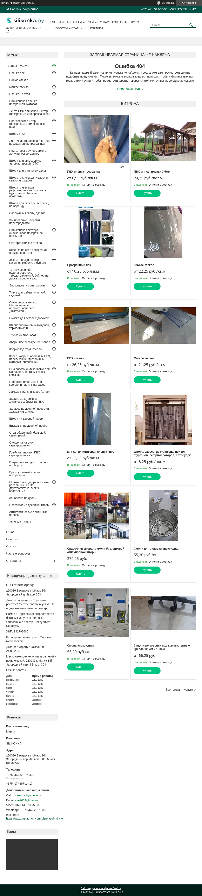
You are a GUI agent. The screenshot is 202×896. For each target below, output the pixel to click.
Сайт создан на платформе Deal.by (101, 888)
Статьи (11, 546)
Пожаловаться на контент (108, 892)
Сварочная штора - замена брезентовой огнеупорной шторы (95, 550)
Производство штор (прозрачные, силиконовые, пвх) (27, 123)
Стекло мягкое (144, 358)
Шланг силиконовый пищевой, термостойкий (29, 326)
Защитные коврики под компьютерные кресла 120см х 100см (162, 647)
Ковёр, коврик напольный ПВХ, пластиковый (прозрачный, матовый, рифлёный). (30, 359)
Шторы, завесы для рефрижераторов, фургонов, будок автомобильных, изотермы (28, 192)
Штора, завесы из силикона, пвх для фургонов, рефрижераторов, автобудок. (162, 453)
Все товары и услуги (179, 689)
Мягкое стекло (19, 87)
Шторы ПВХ (17, 133)
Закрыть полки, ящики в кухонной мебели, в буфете (27, 261)
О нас (104, 22)
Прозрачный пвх (79, 265)
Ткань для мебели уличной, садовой (27, 294)
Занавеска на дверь (22, 498)
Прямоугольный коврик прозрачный (24, 474)
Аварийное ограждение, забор (29, 342)
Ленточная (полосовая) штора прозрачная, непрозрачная (29, 142)
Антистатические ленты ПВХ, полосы (28, 513)
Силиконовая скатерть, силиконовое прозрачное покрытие (26, 232)
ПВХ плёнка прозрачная (84, 171)
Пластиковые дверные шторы (29, 505)
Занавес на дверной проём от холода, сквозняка (29, 410)
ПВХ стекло (75, 358)
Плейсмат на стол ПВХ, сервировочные (25, 454)
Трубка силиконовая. (23, 335)
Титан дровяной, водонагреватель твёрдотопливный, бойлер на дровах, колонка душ (28, 274)
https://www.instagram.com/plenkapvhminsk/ (34, 818)
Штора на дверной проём (26, 418)
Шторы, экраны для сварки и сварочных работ (28, 179)
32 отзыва (168, 2)
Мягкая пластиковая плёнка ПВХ (90, 451)
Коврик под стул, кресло (25, 349)
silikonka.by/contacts (27, 795)
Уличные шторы (20, 522)
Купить (80, 193)
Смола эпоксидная (80, 645)
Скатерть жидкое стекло (25, 243)
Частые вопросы (18, 553)
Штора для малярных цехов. (28, 170)
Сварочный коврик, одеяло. (27, 213)
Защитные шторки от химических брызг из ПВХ (26, 400)
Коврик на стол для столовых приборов (28, 464)
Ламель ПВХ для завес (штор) (29, 391)
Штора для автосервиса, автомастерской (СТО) (25, 162)
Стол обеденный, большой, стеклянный (27, 434)
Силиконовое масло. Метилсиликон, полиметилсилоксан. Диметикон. (23, 307)
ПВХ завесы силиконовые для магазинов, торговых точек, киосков (29, 371)
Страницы (13, 560)
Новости (12, 539)
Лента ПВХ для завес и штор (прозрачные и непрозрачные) (29, 112)
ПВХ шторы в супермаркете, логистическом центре (28, 152)
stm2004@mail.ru (26, 800)
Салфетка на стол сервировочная (21, 444)
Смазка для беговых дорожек (29, 318)
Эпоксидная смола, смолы (27, 285)
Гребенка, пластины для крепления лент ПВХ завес (27, 383)
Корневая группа (131, 88)
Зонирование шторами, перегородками (25, 221)
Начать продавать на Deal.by (17, 2)
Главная (57, 22)
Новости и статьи (68, 28)
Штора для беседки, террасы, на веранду (29, 205)
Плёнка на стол (19, 94)
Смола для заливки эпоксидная (156, 548)
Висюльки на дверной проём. (28, 425)
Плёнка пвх (17, 73)
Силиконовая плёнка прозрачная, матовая (23, 102)
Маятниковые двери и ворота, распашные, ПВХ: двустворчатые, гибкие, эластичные (29, 487)
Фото (135, 22)
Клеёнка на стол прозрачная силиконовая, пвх (28, 251)
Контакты (120, 22)
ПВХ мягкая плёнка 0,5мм (152, 171)
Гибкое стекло (18, 80)
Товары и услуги (80, 22)
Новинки (96, 28)
